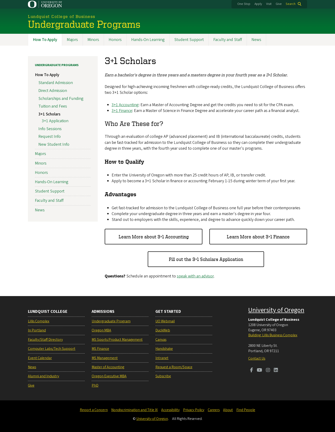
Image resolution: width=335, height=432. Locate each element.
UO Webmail (165, 321)
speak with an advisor (195, 276)
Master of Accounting (108, 367)
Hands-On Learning (148, 40)
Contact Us (256, 358)
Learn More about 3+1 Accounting (154, 236)
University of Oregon (276, 310)
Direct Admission (52, 91)
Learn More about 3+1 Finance (258, 236)
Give (279, 4)
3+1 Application (55, 121)
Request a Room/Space (173, 367)
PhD (95, 385)
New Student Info (53, 145)
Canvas (160, 339)
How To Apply (45, 40)
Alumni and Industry (43, 376)
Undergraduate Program (111, 321)
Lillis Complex (38, 321)
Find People (245, 409)
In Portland (37, 330)
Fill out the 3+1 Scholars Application (206, 259)
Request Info (49, 137)
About (228, 409)
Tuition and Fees (52, 106)
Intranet (161, 358)
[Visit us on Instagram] (268, 370)
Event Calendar (40, 358)
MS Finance (100, 348)
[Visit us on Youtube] (259, 370)
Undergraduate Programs (57, 65)
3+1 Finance (122, 111)
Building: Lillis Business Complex (272, 335)
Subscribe (163, 376)
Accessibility (170, 409)
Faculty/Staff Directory (45, 339)
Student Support (189, 40)
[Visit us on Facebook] (251, 370)
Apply (258, 4)
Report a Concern (94, 409)
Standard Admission (55, 83)
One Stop (243, 4)
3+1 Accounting (125, 105)
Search (290, 4)
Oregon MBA (101, 330)
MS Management (105, 358)
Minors (93, 40)
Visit (268, 4)
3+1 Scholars (49, 114)
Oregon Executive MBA (109, 376)
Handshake (164, 348)
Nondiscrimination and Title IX (134, 409)
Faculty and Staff (227, 40)
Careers (214, 409)
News (256, 40)
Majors (72, 40)
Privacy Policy (193, 409)
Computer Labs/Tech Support (51, 348)
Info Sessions (50, 129)
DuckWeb (162, 330)
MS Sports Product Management (117, 339)
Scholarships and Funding (61, 98)
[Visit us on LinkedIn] (276, 370)
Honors (115, 40)
